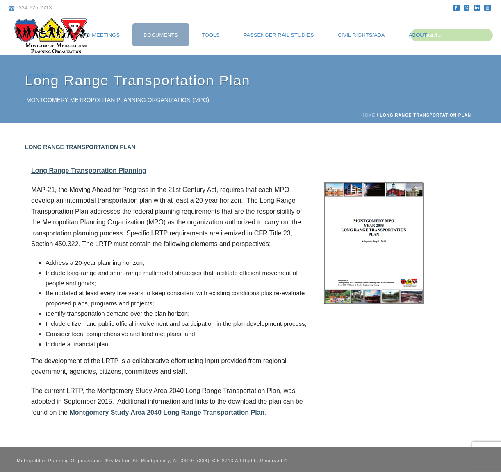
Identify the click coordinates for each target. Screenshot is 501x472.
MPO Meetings (99, 35)
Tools (211, 35)
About (418, 35)
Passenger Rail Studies (279, 35)
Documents (160, 35)
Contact (41, 76)
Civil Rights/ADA (361, 35)
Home (368, 115)
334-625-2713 (35, 8)
